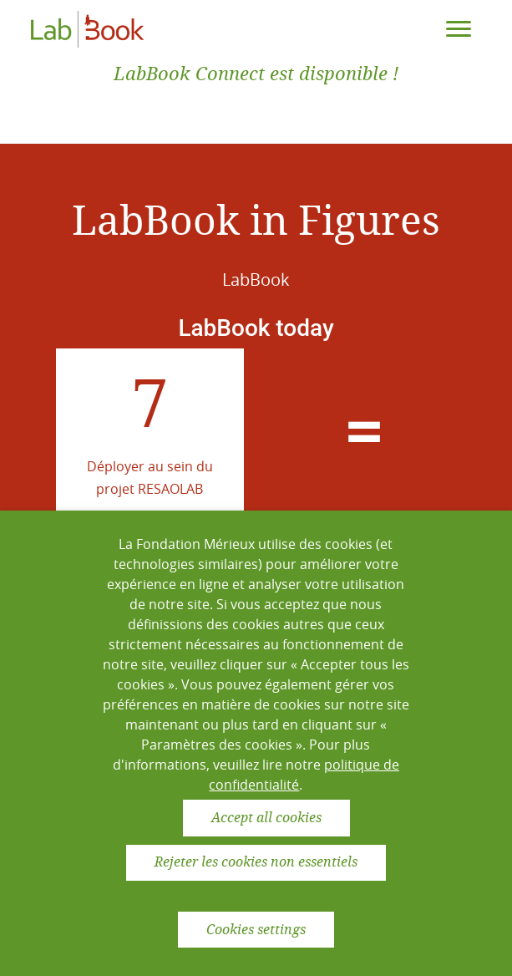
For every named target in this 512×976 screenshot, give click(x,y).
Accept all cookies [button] (266, 818)
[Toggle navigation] (458, 29)
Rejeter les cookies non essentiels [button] (256, 862)
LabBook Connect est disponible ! (256, 74)
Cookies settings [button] (256, 930)
